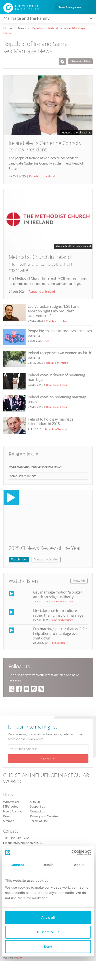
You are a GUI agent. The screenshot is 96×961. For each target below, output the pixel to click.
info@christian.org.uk (27, 843)
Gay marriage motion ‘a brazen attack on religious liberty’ (58, 594)
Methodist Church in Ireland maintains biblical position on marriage (40, 264)
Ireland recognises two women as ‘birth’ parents (60, 355)
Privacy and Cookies (44, 816)
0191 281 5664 (19, 838)
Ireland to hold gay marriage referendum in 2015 (50, 421)
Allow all (48, 917)
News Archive (80, 61)
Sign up (35, 802)
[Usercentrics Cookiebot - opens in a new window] (71, 852)
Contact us (37, 811)
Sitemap (8, 821)
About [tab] (79, 865)
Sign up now (48, 758)
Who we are (11, 802)
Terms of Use (39, 821)
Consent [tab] (17, 865)
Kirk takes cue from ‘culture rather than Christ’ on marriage (58, 613)
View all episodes (46, 559)
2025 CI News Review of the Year (45, 548)
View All (79, 580)
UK (47, 340)
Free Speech (58, 642)
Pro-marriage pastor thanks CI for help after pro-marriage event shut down (60, 633)
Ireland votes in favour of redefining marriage (56, 377)
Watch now (19, 559)
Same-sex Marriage (23, 476)
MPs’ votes (10, 806)
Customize (48, 932)
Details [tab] (48, 865)
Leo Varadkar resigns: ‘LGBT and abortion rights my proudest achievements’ (53, 311)
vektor (19, 957)
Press (7, 816)
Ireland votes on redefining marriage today (57, 399)
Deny (48, 946)
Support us (37, 806)
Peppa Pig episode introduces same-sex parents (60, 333)
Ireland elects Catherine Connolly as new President (45, 146)
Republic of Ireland (42, 176)
